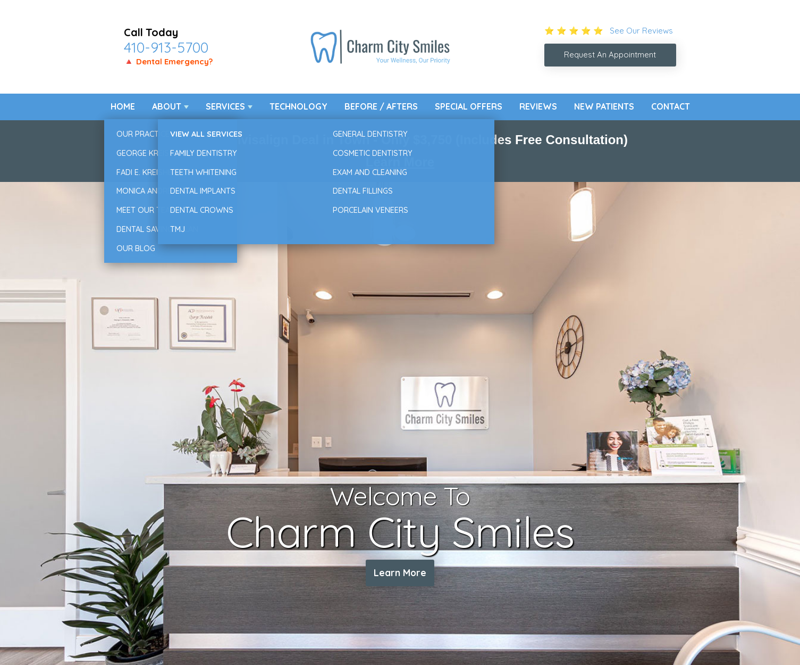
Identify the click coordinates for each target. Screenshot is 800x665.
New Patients (604, 106)
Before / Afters (381, 106)
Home (123, 106)
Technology (298, 106)
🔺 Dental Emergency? (168, 61)
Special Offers (468, 106)
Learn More (400, 162)
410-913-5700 (166, 47)
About (166, 106)
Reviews (538, 106)
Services (225, 106)
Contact (670, 106)
